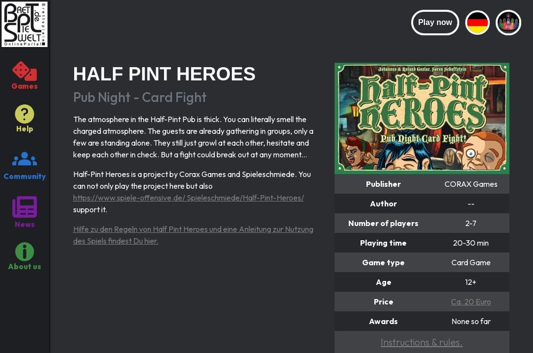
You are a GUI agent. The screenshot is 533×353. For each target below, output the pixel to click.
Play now (435, 22)
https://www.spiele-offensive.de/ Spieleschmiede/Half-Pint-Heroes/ (188, 197)
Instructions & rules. (422, 342)
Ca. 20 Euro (471, 301)
